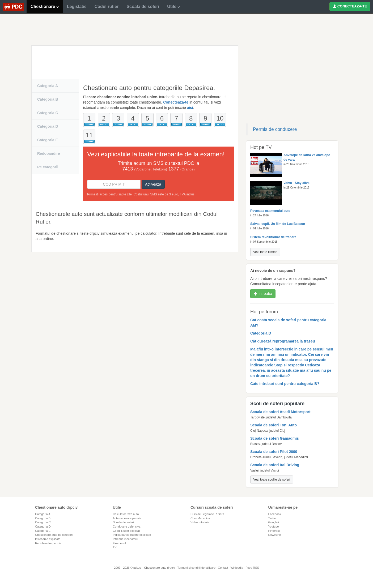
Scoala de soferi (142, 6)
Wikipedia (236, 567)
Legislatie (77, 6)
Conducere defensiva (127, 526)
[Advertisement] (186, 29)
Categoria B (47, 99)
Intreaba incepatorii (125, 539)
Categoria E (47, 140)
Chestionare (45, 6)
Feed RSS (252, 567)
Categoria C (47, 113)
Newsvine (274, 534)
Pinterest (274, 530)
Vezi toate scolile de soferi (271, 479)
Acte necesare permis (127, 518)
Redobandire (48, 153)
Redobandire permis (48, 543)
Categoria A (47, 86)
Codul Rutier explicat (126, 530)
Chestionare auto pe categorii (54, 534)
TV (115, 547)
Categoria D (47, 126)
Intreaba (263, 294)
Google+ (273, 522)
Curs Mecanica (200, 518)
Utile (173, 6)
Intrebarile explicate (47, 539)
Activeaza (153, 184)
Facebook (274, 514)
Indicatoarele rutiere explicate (132, 534)
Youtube (273, 526)
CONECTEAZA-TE (350, 6)
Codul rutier (107, 6)
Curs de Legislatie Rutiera (207, 514)
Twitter (272, 518)
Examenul (119, 543)
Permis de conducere (275, 129)
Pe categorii (47, 167)
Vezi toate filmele (265, 252)
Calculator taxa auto (126, 514)
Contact (223, 567)
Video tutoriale (199, 522)
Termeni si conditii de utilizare (196, 567)
